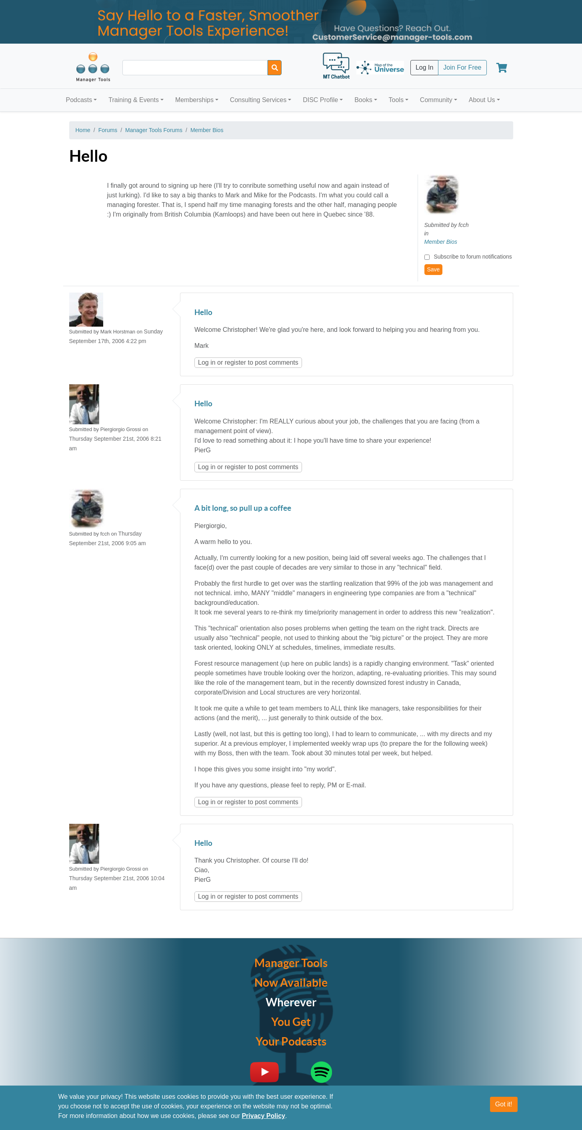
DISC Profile (320, 99)
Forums (107, 130)
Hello (203, 313)
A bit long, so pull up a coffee (242, 508)
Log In (424, 67)
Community (436, 99)
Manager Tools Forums (153, 130)
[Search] (275, 67)
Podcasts (79, 99)
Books (363, 99)
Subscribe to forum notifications (473, 256)
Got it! (503, 1104)
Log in (207, 362)
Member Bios (206, 130)
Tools (396, 99)
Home (83, 130)
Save (433, 269)
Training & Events (133, 99)
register (235, 362)
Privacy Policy (263, 1115)
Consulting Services (258, 99)
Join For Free (462, 67)
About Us (482, 99)
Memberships (194, 99)
